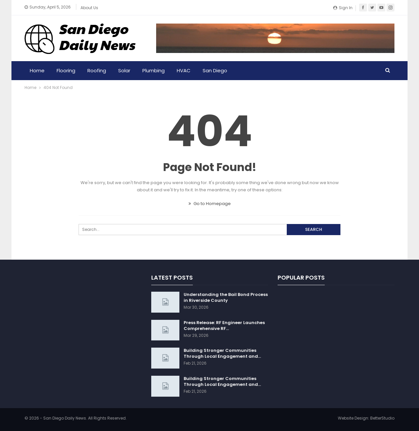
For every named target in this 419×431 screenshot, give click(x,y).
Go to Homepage (210, 203)
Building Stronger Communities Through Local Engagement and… (222, 353)
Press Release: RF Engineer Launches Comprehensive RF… (224, 325)
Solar (124, 70)
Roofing (96, 70)
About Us (89, 7)
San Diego (215, 70)
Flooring (66, 70)
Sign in (343, 7)
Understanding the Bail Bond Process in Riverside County (226, 297)
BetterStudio (382, 418)
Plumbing (153, 70)
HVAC (184, 70)
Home (37, 70)
